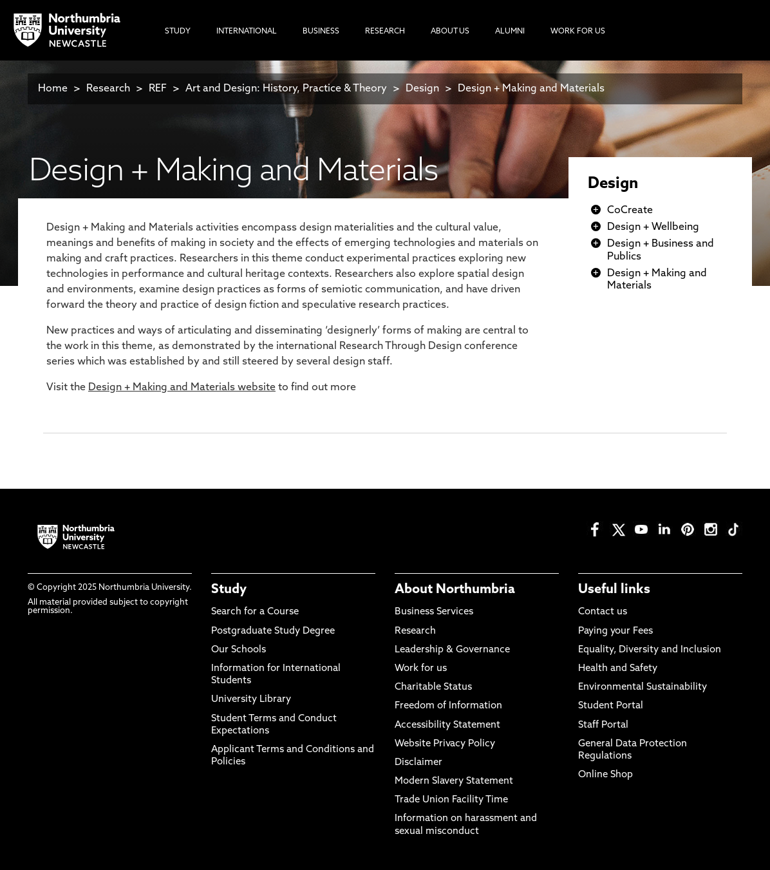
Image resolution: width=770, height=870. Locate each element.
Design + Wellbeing (653, 227)
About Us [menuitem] (450, 31)
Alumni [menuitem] (510, 31)
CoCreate (630, 210)
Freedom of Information (448, 706)
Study (229, 589)
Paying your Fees (615, 631)
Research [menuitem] (385, 31)
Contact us (602, 612)
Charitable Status (433, 687)
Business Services (434, 612)
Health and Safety (617, 669)
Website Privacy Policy (445, 744)
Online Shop (605, 775)
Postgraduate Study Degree (273, 631)
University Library (251, 700)
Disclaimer (418, 763)
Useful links (614, 589)
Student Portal (610, 706)
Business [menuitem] (321, 31)
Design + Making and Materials (531, 89)
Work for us (421, 669)
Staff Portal (603, 725)
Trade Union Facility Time (451, 800)
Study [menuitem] (178, 31)
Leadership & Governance (452, 650)
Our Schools (238, 650)
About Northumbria (455, 589)
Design (422, 89)
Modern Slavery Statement (454, 781)
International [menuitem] (246, 31)
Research (108, 89)
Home (53, 89)
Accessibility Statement (447, 725)
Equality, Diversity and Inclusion (649, 650)
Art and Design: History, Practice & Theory (286, 89)
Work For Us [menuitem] (577, 31)
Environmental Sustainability (642, 687)
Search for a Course (255, 612)
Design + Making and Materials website (182, 388)
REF (158, 89)
